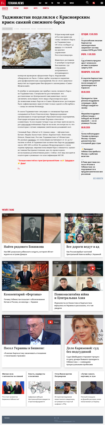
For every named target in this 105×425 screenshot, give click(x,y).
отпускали (26, 124)
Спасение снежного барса (45, 29)
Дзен (23, 163)
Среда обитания (25, 29)
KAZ (40, 3)
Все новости (98, 178)
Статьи (16, 8)
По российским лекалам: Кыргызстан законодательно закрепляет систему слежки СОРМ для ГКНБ (91, 45)
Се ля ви (16, 29)
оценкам (32, 140)
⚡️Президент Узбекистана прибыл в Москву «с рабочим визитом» (90, 152)
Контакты (6, 419)
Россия (33, 29)
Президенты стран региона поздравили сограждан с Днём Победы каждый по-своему (90, 103)
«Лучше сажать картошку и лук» (89, 375)
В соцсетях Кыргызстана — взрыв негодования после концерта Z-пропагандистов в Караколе (91, 83)
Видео (26, 8)
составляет (69, 142)
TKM (59, 3)
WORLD (73, 3)
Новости (5, 8)
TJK (53, 3)
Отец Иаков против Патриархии (64, 375)
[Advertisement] (52, 194)
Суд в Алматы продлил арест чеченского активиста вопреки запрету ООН (91, 64)
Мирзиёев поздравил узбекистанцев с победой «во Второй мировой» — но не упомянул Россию (90, 118)
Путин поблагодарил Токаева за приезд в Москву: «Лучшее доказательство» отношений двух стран (91, 138)
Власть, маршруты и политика (38, 375)
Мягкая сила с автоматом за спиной (9, 376)
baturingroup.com (67, 422)
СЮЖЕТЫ (47, 8)
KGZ (46, 3)
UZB (66, 3)
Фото (36, 8)
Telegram (69, 160)
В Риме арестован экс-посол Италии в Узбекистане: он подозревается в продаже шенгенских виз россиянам (92, 168)
